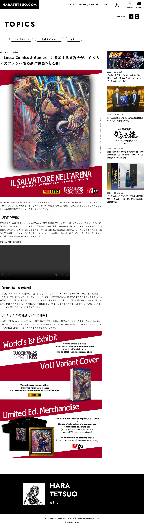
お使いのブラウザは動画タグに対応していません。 (35, 262)
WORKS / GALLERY (88, 5)
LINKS (106, 5)
